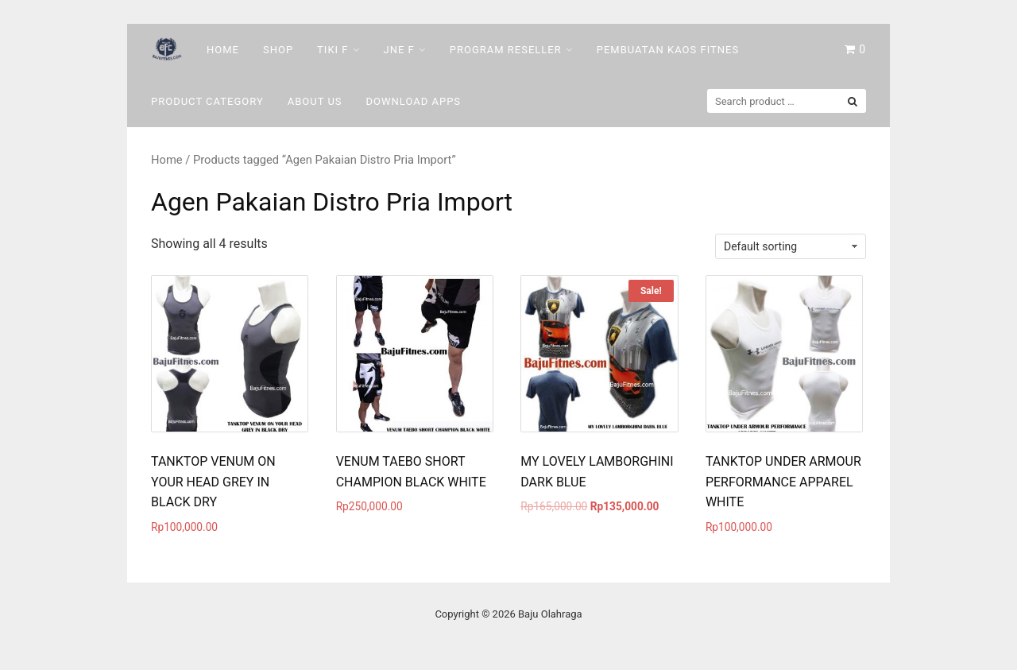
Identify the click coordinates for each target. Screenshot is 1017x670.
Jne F (399, 50)
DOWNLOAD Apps (414, 101)
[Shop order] (790, 246)
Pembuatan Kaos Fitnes (668, 50)
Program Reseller (506, 50)
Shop (278, 50)
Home (223, 50)
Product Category (207, 101)
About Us (315, 101)
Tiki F (332, 50)
